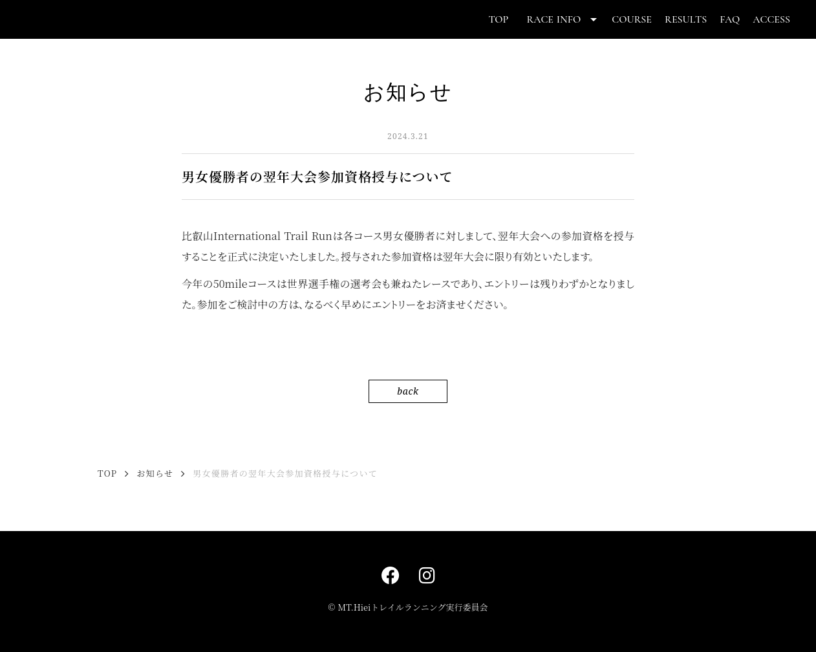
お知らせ (154, 473)
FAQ (730, 19)
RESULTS (686, 19)
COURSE (632, 19)
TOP (498, 19)
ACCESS (771, 19)
